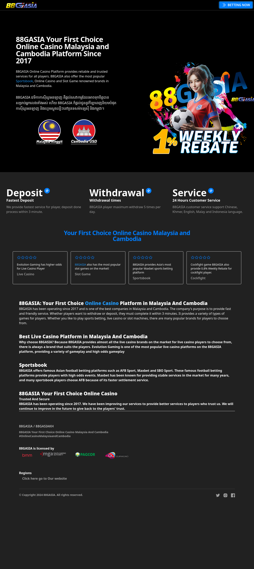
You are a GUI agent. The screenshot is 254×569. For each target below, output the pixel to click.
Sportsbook (24, 81)
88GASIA (80, 264)
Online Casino (102, 303)
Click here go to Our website (44, 478)
